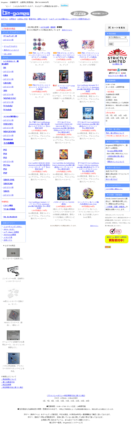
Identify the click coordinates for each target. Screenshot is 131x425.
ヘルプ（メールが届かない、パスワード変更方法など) (69, 19)
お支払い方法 (22, 19)
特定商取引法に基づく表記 (74, 395)
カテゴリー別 (8, 40)
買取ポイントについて (115, 162)
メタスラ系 (7, 237)
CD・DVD (7, 54)
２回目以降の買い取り (115, 156)
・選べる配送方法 (8, 382)
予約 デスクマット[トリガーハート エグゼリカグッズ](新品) (39, 87)
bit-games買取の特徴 (114, 151)
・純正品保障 (6, 385)
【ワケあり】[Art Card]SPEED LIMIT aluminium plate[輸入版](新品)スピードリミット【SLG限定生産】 (88, 125)
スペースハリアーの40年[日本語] (64, 87)
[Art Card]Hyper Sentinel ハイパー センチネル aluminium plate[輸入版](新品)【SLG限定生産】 (39, 205)
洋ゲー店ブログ (111, 179)
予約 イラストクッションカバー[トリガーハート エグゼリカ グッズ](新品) (88, 55)
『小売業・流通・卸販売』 (116, 207)
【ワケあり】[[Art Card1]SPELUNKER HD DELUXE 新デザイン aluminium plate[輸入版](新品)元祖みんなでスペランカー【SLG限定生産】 (63, 127)
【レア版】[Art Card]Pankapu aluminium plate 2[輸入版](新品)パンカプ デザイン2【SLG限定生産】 (39, 125)
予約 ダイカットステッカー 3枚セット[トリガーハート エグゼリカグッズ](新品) (64, 55)
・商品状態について (8, 379)
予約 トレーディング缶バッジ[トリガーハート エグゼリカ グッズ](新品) (39, 55)
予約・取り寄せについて (115, 133)
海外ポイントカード (11, 50)
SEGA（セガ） (9, 229)
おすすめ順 (45, 27)
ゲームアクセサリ (10, 46)
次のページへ (67, 30)
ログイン (4, 19)
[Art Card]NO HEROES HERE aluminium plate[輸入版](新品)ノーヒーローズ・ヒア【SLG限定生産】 (39, 166)
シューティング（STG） (12, 227)
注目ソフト (7, 240)
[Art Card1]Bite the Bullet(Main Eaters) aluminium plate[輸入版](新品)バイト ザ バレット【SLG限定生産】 (64, 166)
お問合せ (12, 19)
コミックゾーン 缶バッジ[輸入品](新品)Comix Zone (88, 203)
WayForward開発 (9, 235)
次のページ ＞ (94, 225)
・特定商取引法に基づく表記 (12, 387)
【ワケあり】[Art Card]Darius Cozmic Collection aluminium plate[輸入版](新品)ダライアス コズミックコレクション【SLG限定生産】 (88, 167)
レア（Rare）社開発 (11, 232)
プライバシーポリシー (55, 395)
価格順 (52, 27)
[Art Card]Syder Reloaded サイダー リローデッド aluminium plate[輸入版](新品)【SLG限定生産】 (88, 88)
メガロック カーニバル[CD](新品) (63, 203)
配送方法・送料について (38, 19)
